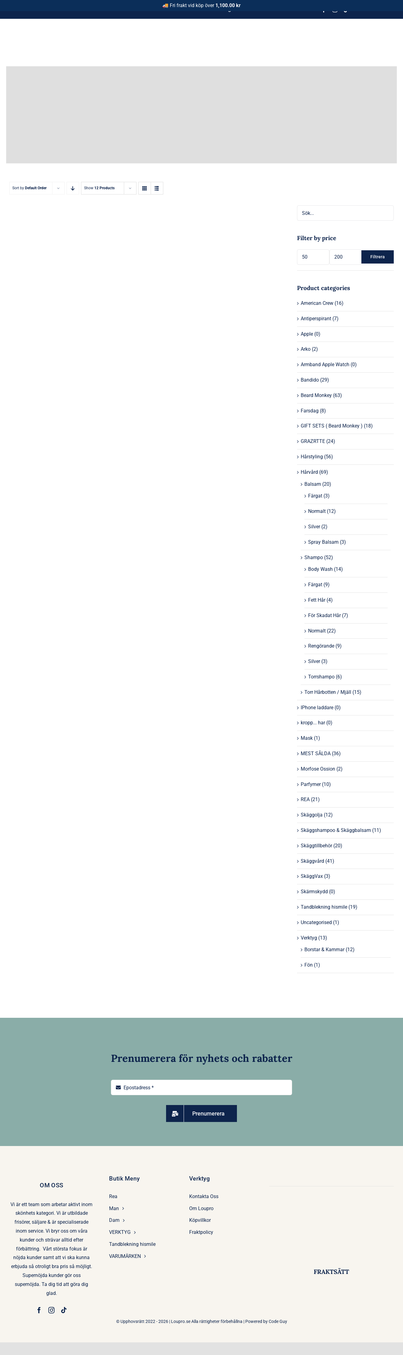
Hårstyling (312, 457)
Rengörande (321, 646)
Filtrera (377, 256)
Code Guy (278, 1321)
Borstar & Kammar (324, 949)
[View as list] (157, 188)
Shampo (313, 557)
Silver (314, 527)
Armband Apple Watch (325, 364)
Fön (308, 965)
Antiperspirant (316, 318)
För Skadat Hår (324, 615)
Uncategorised (316, 922)
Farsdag (310, 411)
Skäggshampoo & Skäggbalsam (336, 830)
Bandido (310, 380)
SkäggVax (312, 876)
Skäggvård (312, 861)
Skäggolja (312, 815)
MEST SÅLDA (316, 753)
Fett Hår (316, 600)
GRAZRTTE (313, 441)
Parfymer (311, 784)
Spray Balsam (323, 542)
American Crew (317, 303)
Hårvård (309, 472)
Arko (306, 349)
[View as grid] (145, 188)
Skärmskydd (314, 891)
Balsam (312, 484)
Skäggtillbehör (316, 846)
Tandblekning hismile (324, 907)
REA (305, 799)
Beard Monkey (316, 395)
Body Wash (320, 569)
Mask (307, 738)
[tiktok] (64, 1310)
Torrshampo (321, 677)
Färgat (315, 496)
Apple (307, 334)
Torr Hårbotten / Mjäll (327, 692)
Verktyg (309, 938)
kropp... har (313, 723)
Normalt (317, 511)
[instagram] (51, 1310)
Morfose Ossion (318, 769)
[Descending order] (73, 188)
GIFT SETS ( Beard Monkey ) (332, 426)
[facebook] (39, 1310)
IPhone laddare (317, 707)
